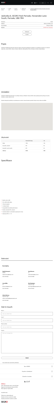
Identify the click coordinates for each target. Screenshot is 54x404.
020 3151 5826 (5, 300)
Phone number (4, 323)
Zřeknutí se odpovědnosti (7, 395)
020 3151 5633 (31, 288)
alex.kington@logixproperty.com (34, 286)
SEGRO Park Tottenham (48, 27)
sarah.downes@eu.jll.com (33, 274)
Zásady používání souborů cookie (9, 398)
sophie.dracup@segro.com (7, 274)
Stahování (27, 31)
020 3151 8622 (5, 276)
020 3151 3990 (31, 276)
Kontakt (27, 34)
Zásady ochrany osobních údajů (8, 396)
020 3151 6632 (5, 288)
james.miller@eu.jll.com (7, 286)
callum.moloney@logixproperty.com (9, 298)
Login (43, 2)
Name (2, 310)
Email (2, 317)
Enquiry (2, 330)
